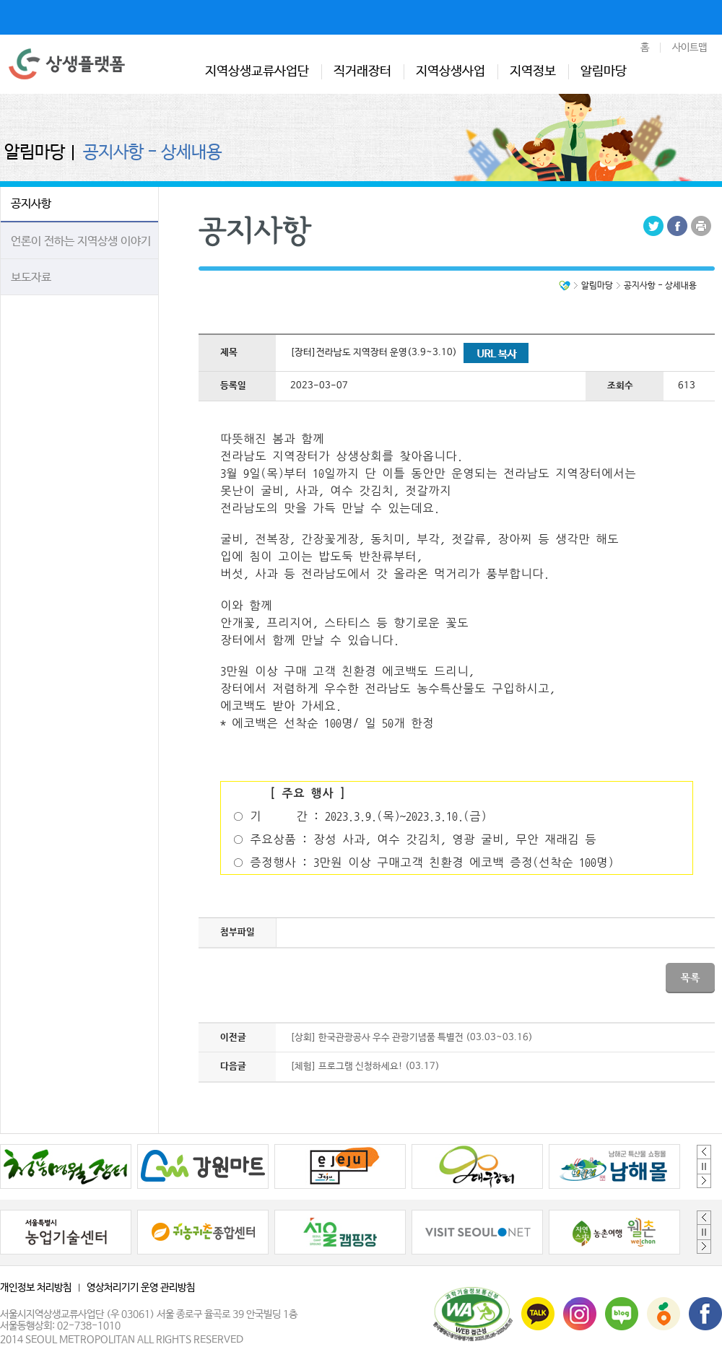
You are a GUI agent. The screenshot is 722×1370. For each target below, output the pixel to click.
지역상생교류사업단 (257, 71)
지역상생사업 (450, 71)
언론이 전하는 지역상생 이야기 (81, 241)
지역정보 (533, 71)
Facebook (677, 226)
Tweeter (653, 226)
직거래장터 (362, 71)
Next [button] (704, 1181)
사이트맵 (689, 47)
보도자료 (31, 277)
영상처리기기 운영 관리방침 (141, 1287)
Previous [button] (704, 1152)
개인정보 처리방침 (35, 1287)
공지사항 (31, 204)
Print (701, 226)
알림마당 (603, 71)
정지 (704, 1166)
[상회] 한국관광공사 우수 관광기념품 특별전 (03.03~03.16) (411, 1037)
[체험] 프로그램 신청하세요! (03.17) (365, 1066)
